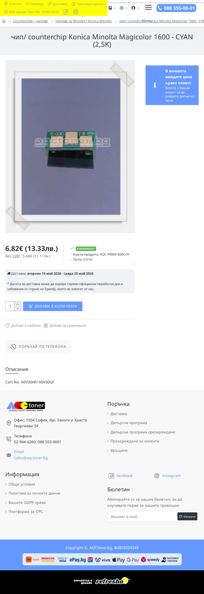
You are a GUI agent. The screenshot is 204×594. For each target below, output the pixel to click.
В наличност (86, 248)
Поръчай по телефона (42, 346)
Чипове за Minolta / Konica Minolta (83, 21)
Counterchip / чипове (30, 21)
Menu (147, 20)
